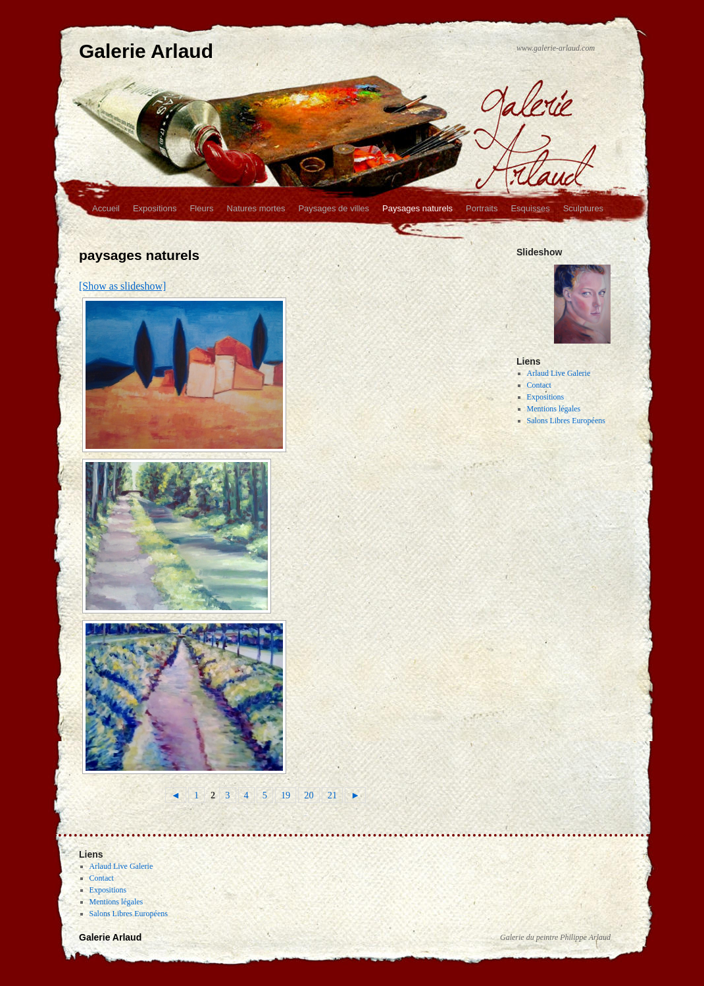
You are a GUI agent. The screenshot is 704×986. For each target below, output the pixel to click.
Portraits (481, 208)
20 (308, 795)
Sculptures (583, 208)
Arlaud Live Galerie (559, 373)
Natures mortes (256, 208)
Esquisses (530, 208)
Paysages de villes (333, 208)
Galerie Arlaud (146, 51)
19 (285, 795)
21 (332, 795)
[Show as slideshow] (122, 286)
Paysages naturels (417, 208)
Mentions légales (554, 408)
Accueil (106, 208)
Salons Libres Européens (566, 420)
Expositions (154, 208)
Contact (539, 385)
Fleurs (201, 208)
